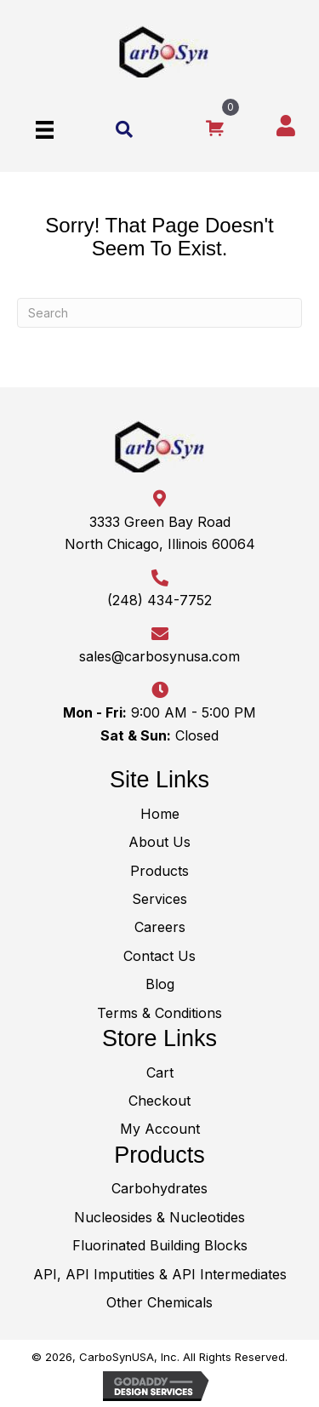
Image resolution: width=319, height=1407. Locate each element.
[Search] (159, 313)
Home (159, 813)
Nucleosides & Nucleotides (159, 1217)
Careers (159, 926)
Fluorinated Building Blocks (160, 1245)
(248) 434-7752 (159, 600)
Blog (159, 983)
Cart (160, 1072)
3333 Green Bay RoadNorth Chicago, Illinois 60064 (160, 532)
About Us (159, 841)
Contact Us (159, 955)
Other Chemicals (159, 1302)
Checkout (159, 1100)
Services (159, 898)
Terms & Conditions (159, 1012)
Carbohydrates (159, 1188)
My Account (160, 1128)
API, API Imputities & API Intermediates (160, 1274)
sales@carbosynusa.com (159, 656)
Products (159, 870)
